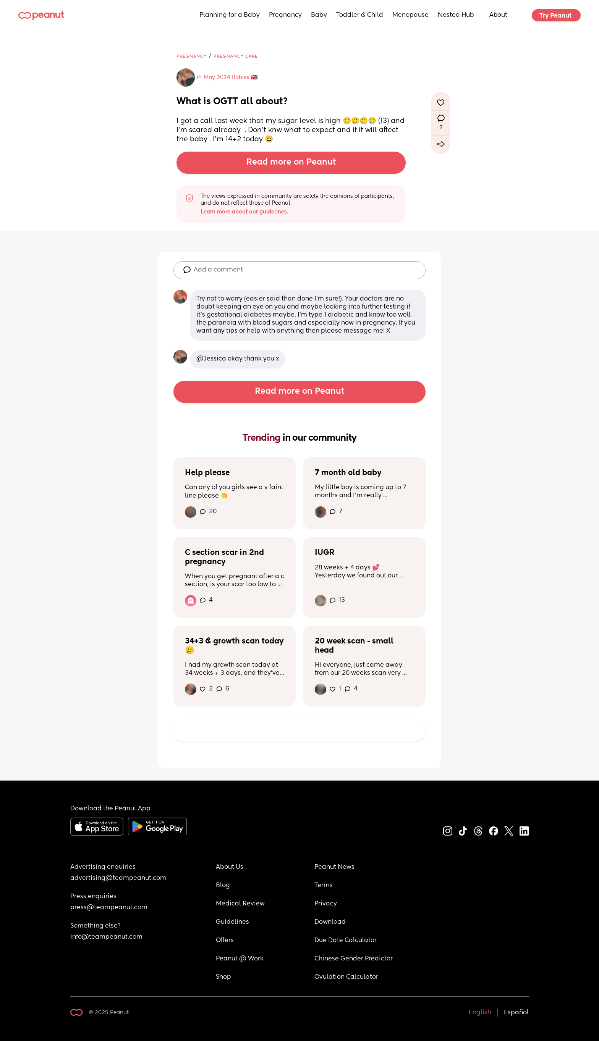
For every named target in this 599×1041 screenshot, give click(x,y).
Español (516, 1013)
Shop (223, 977)
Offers (225, 941)
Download (330, 922)
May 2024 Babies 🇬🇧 (230, 77)
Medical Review (240, 904)
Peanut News (334, 867)
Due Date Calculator (345, 941)
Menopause (410, 15)
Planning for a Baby (229, 15)
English (480, 1013)
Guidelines (232, 922)
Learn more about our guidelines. (244, 212)
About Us (229, 867)
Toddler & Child (359, 15)
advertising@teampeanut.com (118, 878)
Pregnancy (285, 15)
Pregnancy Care (236, 56)
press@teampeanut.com (108, 908)
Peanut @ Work (240, 959)
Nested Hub (456, 15)
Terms (323, 886)
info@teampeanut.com (106, 937)
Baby (319, 15)
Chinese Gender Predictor (353, 959)
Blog (223, 886)
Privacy (325, 904)
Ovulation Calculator (346, 977)
